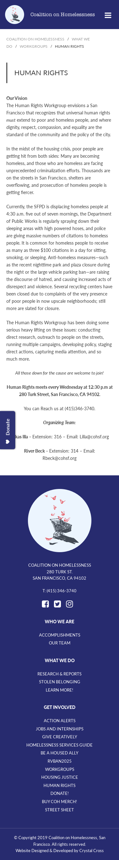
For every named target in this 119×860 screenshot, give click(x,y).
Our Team (59, 642)
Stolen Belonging (59, 681)
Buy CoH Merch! (59, 801)
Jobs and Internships (59, 728)
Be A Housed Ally (59, 752)
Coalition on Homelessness (62, 14)
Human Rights (59, 785)
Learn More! (59, 689)
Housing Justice (59, 777)
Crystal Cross (91, 850)
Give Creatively (59, 736)
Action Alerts (60, 720)
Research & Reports (59, 673)
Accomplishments (59, 634)
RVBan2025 (60, 761)
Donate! (59, 793)
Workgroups (59, 769)
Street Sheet (59, 809)
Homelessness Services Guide (59, 744)
